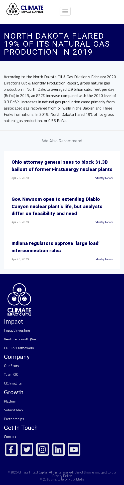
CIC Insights (13, 383)
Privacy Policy (62, 475)
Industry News (103, 177)
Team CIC (11, 374)
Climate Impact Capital (33, 472)
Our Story (11, 365)
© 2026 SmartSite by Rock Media (62, 479)
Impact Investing (17, 330)
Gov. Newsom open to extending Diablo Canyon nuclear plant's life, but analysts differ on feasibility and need (57, 206)
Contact (10, 436)
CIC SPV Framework (19, 348)
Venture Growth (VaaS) (22, 339)
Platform (11, 401)
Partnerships (14, 419)
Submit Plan (13, 410)
